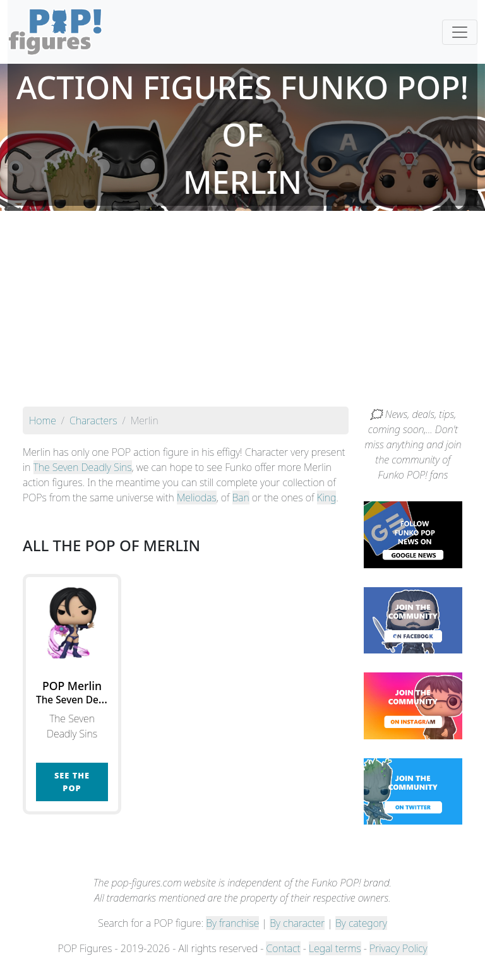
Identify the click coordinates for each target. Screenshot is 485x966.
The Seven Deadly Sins (82, 467)
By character (297, 923)
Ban (240, 497)
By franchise (232, 923)
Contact (283, 948)
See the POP (72, 781)
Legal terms (335, 948)
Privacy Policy (398, 948)
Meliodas (197, 497)
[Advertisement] (242, 312)
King (327, 497)
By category (361, 923)
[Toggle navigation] (459, 32)
